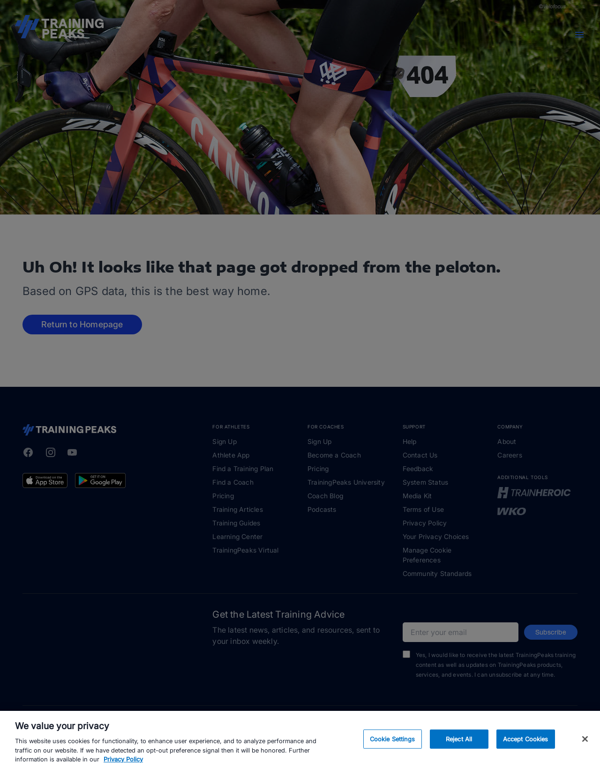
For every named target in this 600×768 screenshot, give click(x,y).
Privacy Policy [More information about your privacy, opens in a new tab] (123, 763)
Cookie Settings (392, 742)
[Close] (585, 743)
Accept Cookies (525, 742)
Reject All (459, 742)
